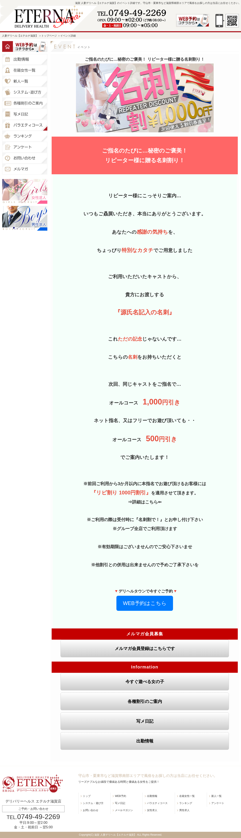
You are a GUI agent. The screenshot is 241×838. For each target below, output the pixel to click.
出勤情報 (144, 741)
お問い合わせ (90, 810)
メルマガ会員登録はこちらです (145, 648)
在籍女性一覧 (187, 796)
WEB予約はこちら (145, 603)
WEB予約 (120, 796)
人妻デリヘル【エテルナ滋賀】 (20, 35)
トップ (87, 796)
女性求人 (152, 810)
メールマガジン (124, 810)
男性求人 (184, 810)
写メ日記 (144, 721)
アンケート (217, 803)
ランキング (185, 803)
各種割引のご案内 (145, 701)
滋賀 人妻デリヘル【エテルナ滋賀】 (115, 834)
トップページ (49, 35)
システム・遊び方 (93, 803)
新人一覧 (216, 796)
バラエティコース (157, 803)
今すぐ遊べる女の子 (144, 681)
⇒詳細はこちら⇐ (145, 502)
